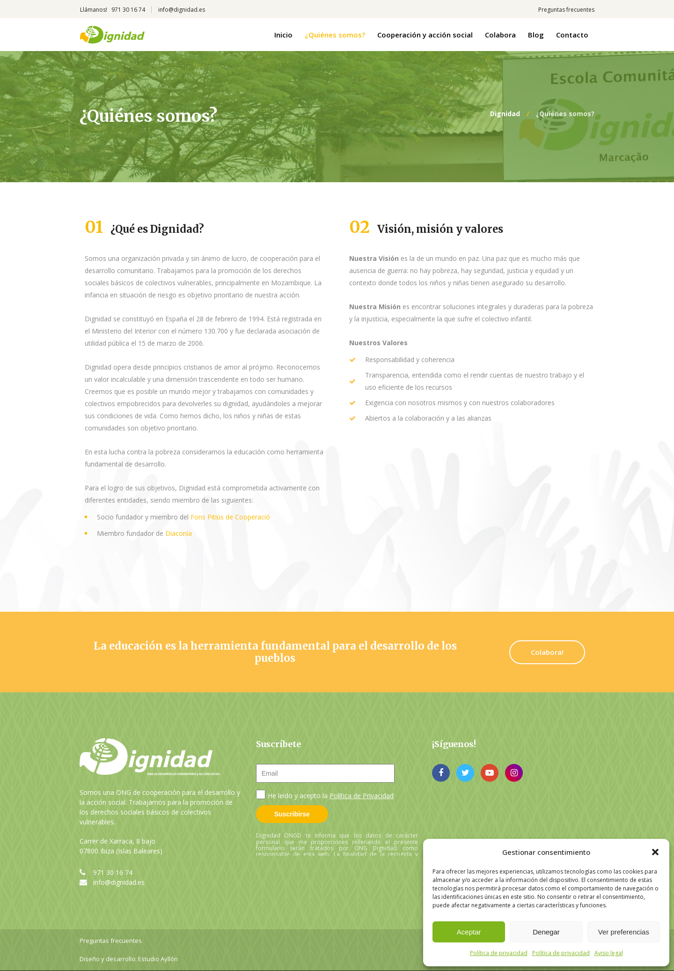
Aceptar (469, 932)
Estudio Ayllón (158, 959)
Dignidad (505, 113)
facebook (441, 773)
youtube (489, 773)
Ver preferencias (623, 932)
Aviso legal (608, 953)
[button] (655, 852)
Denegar (546, 932)
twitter (465, 773)
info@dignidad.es (119, 882)
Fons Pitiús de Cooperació (230, 516)
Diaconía (178, 533)
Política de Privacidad (362, 795)
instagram (514, 773)
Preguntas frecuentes (111, 940)
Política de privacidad (498, 953)
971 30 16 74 (112, 872)
